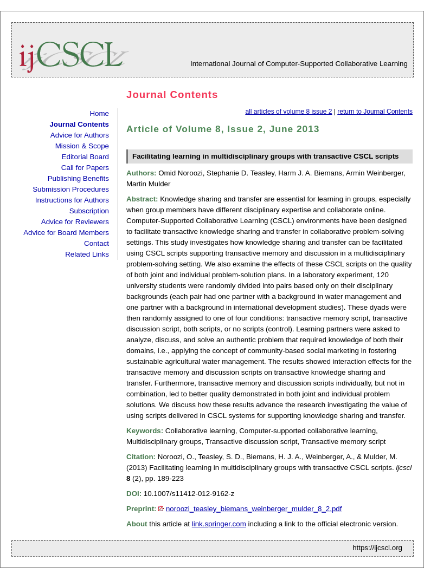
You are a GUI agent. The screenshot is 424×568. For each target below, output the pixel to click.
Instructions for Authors (72, 200)
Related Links (87, 254)
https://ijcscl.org (377, 548)
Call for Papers (85, 168)
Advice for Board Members (66, 232)
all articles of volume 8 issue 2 (288, 111)
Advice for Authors (79, 135)
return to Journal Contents (375, 111)
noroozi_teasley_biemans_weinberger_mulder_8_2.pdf (254, 509)
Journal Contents (79, 124)
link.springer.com (219, 524)
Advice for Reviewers (75, 222)
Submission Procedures (71, 189)
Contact (96, 243)
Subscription (89, 211)
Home (99, 113)
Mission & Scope (82, 146)
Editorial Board (85, 157)
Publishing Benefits (78, 178)
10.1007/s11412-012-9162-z (189, 493)
